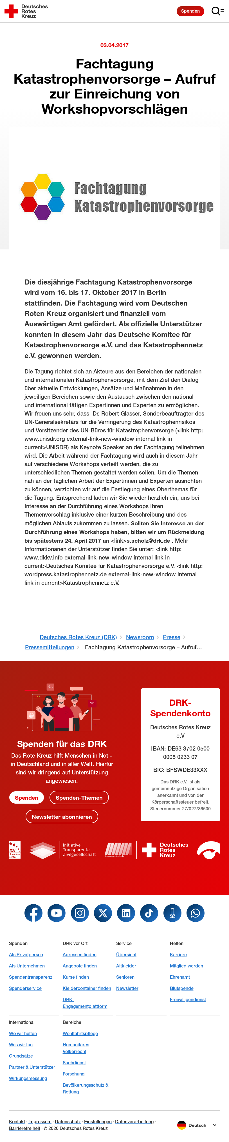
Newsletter (127, 988)
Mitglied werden (186, 966)
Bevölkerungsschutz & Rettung (85, 1089)
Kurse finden (76, 977)
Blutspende (182, 988)
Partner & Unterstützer (32, 1067)
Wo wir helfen (23, 1033)
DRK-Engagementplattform (85, 1003)
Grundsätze (21, 1056)
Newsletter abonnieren (62, 816)
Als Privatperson (26, 954)
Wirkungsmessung (28, 1078)
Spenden (190, 11)
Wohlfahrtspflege (80, 1033)
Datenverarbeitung (134, 1121)
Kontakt (17, 1121)
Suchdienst (74, 1062)
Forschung (73, 1074)
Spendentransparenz (30, 977)
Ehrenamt (180, 977)
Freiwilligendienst (188, 999)
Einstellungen (98, 1121)
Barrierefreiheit (24, 1128)
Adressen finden (79, 954)
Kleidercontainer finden (87, 988)
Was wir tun (21, 1044)
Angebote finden (80, 966)
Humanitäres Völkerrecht (76, 1048)
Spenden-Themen (79, 797)
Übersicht (126, 954)
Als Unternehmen (27, 966)
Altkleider (126, 966)
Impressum (39, 1121)
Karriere (178, 954)
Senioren (125, 977)
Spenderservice (25, 988)
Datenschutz (68, 1121)
